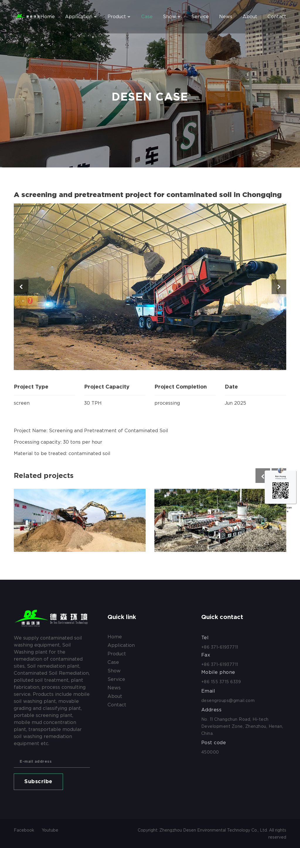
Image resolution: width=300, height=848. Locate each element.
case (147, 16)
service (200, 16)
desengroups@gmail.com (228, 700)
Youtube (50, 830)
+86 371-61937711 (219, 647)
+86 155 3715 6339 (221, 681)
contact (276, 16)
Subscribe (38, 781)
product (117, 16)
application (78, 16)
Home (47, 16)
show (169, 16)
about (250, 16)
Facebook (24, 830)
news (225, 16)
